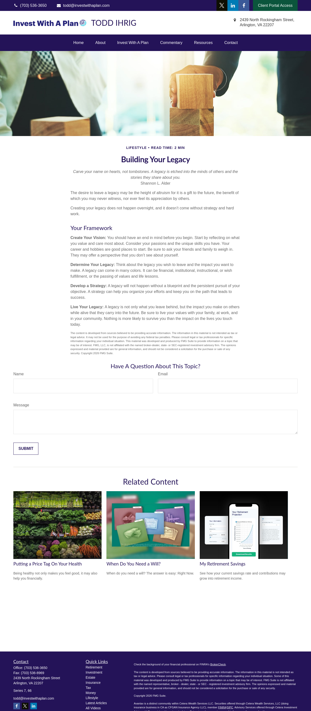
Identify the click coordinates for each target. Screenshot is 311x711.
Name (18, 374)
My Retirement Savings (222, 563)
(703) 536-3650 (35, 668)
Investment (94, 672)
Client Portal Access (275, 5)
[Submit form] (25, 449)
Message (21, 405)
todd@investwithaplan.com (83, 5)
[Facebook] (243, 5)
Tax (88, 688)
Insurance (93, 683)
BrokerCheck (218, 664)
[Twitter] (221, 5)
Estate (90, 677)
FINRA (222, 707)
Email (163, 374)
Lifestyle (92, 698)
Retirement (94, 667)
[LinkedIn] (232, 5)
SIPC (230, 707)
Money (91, 693)
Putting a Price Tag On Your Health (47, 563)
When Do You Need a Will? (133, 563)
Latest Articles (96, 703)
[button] (79, 43)
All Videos (93, 708)
